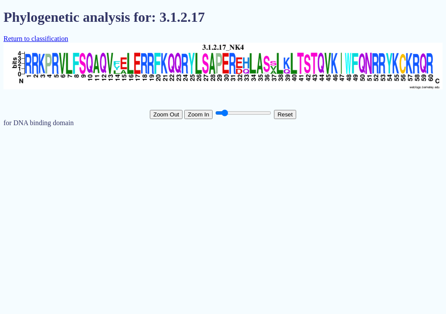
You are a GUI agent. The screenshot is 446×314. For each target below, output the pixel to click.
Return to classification (35, 38)
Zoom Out (166, 114)
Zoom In (198, 114)
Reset (285, 114)
